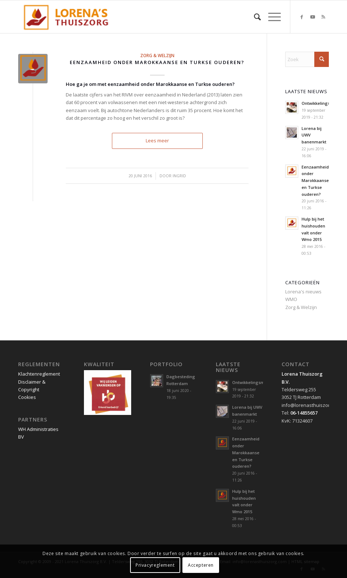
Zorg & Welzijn (157, 55)
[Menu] (271, 16)
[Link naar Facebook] (301, 16)
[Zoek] (254, 16)
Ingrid (179, 175)
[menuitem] (254, 16)
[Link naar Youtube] (312, 16)
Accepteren (201, 565)
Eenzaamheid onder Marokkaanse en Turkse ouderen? (157, 62)
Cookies (27, 397)
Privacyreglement (155, 565)
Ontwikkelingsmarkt (322, 103)
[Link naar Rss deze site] (323, 16)
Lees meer (157, 140)
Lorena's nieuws (303, 291)
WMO (291, 299)
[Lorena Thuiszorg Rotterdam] (69, 16)
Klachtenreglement (39, 374)
